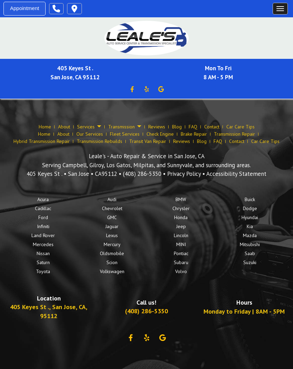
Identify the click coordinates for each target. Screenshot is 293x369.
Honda (181, 217)
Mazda (250, 235)
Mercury (112, 244)
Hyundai (250, 217)
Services (89, 127)
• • (73, 174)
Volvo (181, 271)
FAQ (193, 127)
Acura (43, 199)
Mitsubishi (250, 244)
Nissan (43, 253)
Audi (111, 199)
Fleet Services (125, 134)
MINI (181, 244)
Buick (250, 199)
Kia (250, 226)
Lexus (112, 235)
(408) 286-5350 (142, 174)
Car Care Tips (240, 127)
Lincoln (181, 235)
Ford (43, 217)
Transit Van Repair (147, 141)
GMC (112, 217)
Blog (177, 127)
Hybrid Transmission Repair (41, 141)
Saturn (43, 262)
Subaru (181, 262)
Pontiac (181, 253)
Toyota (43, 271)
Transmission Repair (234, 134)
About (64, 127)
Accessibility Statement (236, 174)
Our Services (89, 134)
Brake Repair (194, 134)
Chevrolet (112, 208)
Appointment (24, 8)
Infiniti (43, 226)
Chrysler (181, 208)
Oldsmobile (112, 253)
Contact (211, 127)
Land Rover (43, 235)
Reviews (156, 127)
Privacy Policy (184, 174)
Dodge (250, 208)
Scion (111, 262)
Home (45, 127)
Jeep (181, 226)
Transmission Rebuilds (99, 141)
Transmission (124, 127)
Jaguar (112, 226)
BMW (181, 199)
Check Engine (160, 134)
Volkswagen (112, 271)
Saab (250, 253)
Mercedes (43, 244)
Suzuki (249, 262)
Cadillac (43, 208)
